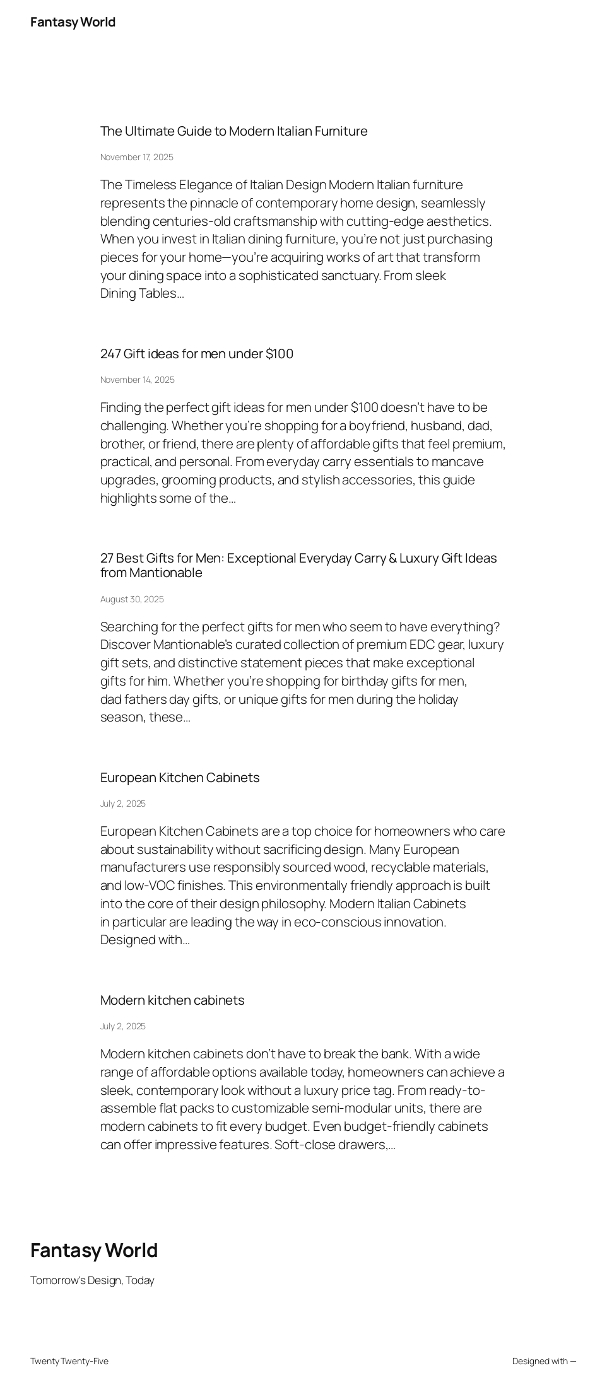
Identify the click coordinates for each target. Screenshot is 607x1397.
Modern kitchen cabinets (172, 1000)
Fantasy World (73, 21)
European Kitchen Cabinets (180, 777)
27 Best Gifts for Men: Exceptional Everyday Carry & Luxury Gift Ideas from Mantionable (298, 565)
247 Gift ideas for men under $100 (197, 353)
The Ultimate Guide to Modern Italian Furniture (234, 131)
